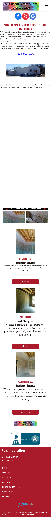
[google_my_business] (32, 16)
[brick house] (14, 187)
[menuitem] (25, 468)
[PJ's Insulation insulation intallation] (14, 161)
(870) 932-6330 (25, 53)
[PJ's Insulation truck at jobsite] (37, 107)
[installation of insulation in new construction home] (37, 161)
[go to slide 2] (25, 73)
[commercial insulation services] (14, 133)
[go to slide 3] (27, 73)
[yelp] (25, 16)
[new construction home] (14, 107)
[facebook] (18, 16)
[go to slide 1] (23, 73)
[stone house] (37, 187)
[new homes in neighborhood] (37, 133)
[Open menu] (46, 6)
